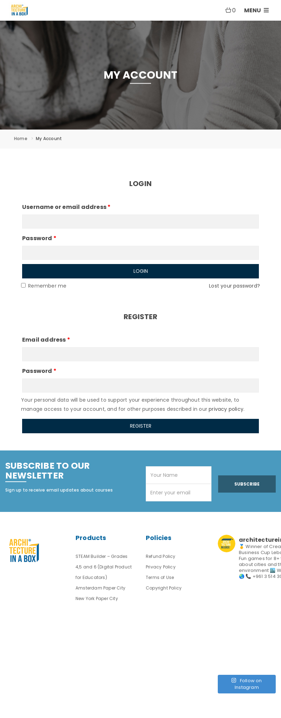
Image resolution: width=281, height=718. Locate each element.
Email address (46, 340)
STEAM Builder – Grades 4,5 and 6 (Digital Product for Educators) (104, 566)
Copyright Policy (164, 588)
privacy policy (226, 409)
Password (39, 238)
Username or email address (66, 207)
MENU (256, 10)
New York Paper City (97, 598)
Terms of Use (160, 577)
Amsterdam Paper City (100, 588)
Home (20, 138)
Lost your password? (234, 285)
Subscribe (247, 484)
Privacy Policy (161, 567)
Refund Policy (161, 556)
